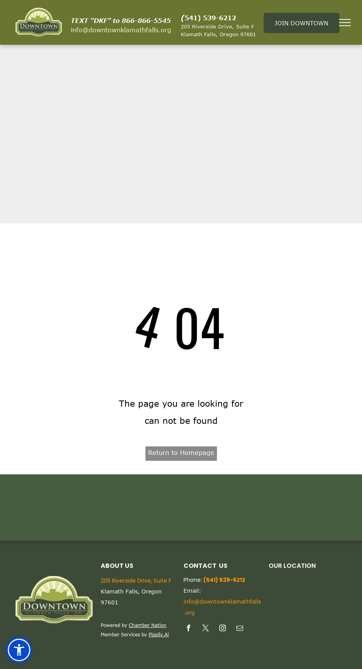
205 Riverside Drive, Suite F (217, 26)
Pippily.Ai (159, 634)
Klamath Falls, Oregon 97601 (218, 34)
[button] (19, 650)
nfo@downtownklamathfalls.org (121, 29)
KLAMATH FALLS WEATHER (181, 507)
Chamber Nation (147, 625)
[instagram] (223, 629)
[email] (240, 629)
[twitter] (206, 629)
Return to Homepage (181, 452)
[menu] (345, 22)
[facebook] (189, 629)
